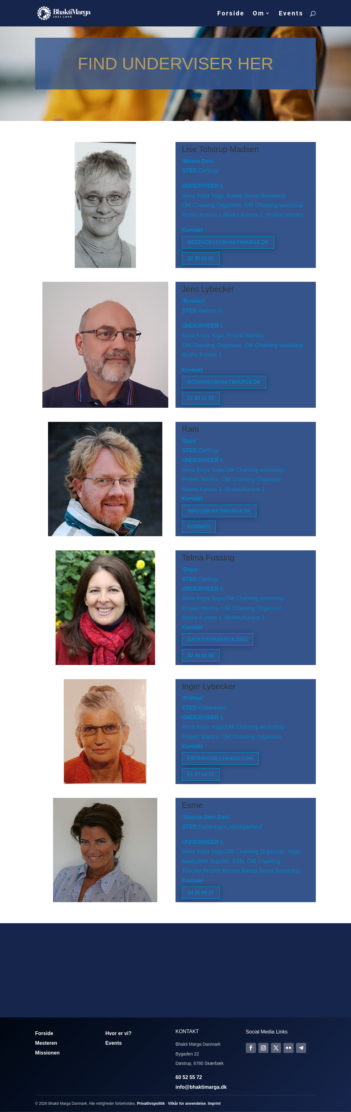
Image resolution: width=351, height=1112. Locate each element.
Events (291, 14)
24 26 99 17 (200, 892)
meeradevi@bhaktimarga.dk (228, 242)
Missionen (47, 1052)
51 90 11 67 (200, 398)
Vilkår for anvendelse (187, 1103)
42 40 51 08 (200, 655)
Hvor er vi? (118, 1033)
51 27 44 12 (200, 774)
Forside (231, 14)
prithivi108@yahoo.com (220, 758)
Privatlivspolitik (151, 1103)
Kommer (198, 526)
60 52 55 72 (189, 1077)
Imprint (214, 1103)
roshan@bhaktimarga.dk (224, 382)
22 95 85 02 (200, 258)
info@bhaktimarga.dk (219, 511)
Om (258, 14)
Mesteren (46, 1043)
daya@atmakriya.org (217, 639)
